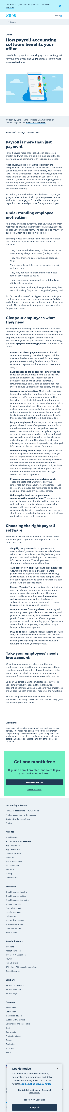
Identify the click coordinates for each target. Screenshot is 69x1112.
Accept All (34, 1107)
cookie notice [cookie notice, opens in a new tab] (27, 1084)
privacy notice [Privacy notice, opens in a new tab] (43, 1084)
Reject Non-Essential (34, 1100)
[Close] (57, 1068)
